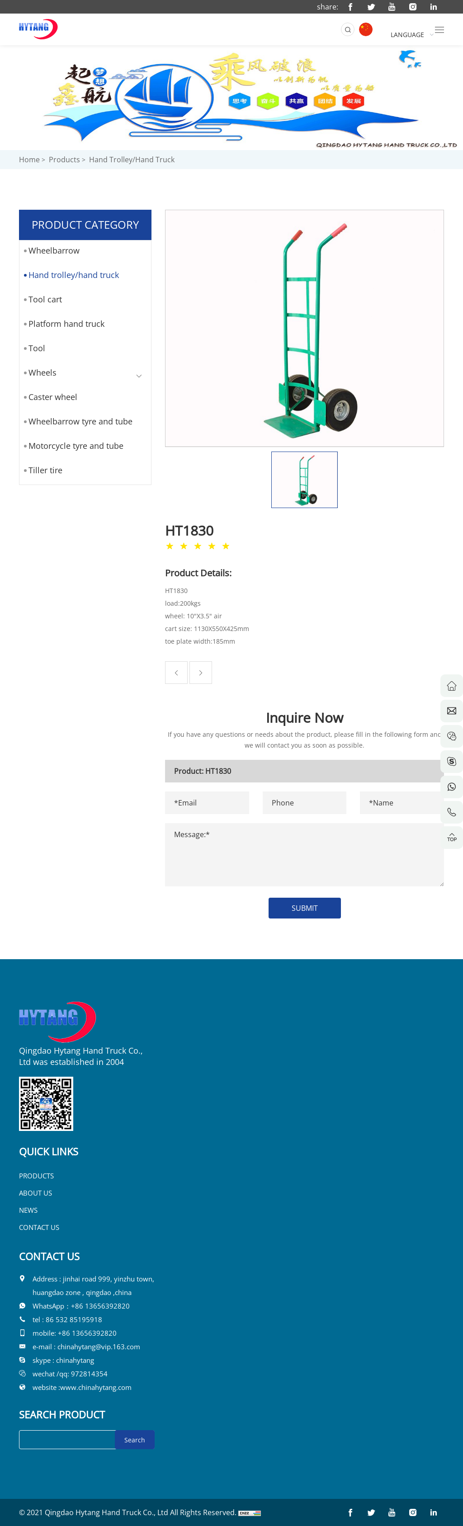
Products (64, 160)
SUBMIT (311, 908)
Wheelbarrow (50, 250)
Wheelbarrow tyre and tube (77, 421)
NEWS (28, 1210)
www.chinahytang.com (96, 1387)
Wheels (39, 372)
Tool (33, 348)
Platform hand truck (63, 323)
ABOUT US (35, 1192)
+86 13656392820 (100, 1305)
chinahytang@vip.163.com (98, 1346)
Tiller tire (42, 470)
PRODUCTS (36, 1175)
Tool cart (42, 299)
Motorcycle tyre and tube (72, 445)
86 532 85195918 (74, 1319)
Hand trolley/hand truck (132, 160)
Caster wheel (49, 396)
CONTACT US (39, 1227)
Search (134, 1440)
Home (29, 160)
